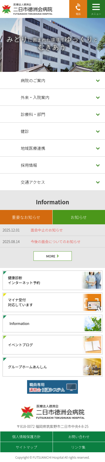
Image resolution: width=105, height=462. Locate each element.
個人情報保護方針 (26, 436)
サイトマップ (26, 447)
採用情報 (29, 165)
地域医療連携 (33, 148)
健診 (25, 131)
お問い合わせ (79, 436)
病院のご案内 (33, 80)
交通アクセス (33, 182)
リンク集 (78, 447)
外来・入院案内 (35, 97)
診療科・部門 (33, 114)
